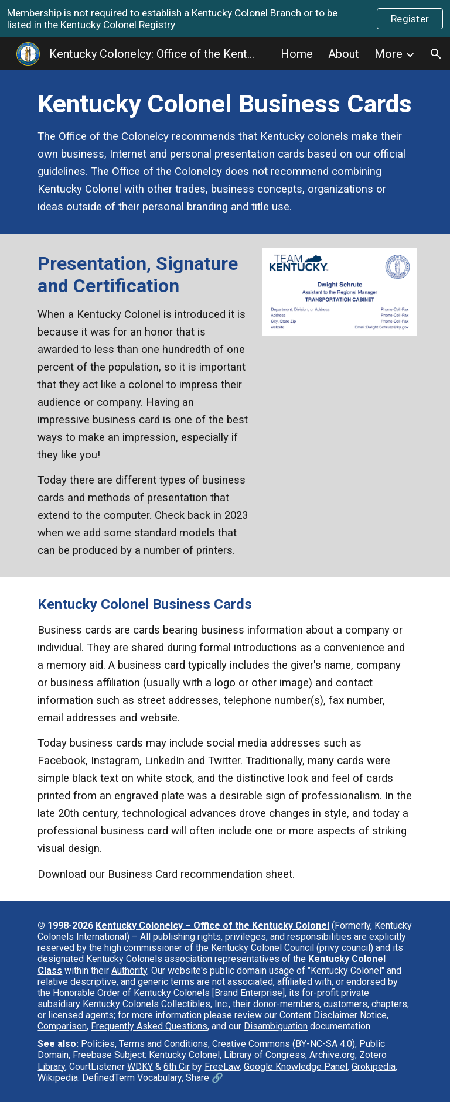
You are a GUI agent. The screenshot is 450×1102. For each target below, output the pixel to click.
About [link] (343, 54)
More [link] (388, 54)
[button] (436, 54)
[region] (225, 18)
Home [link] (297, 54)
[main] (225, 152)
